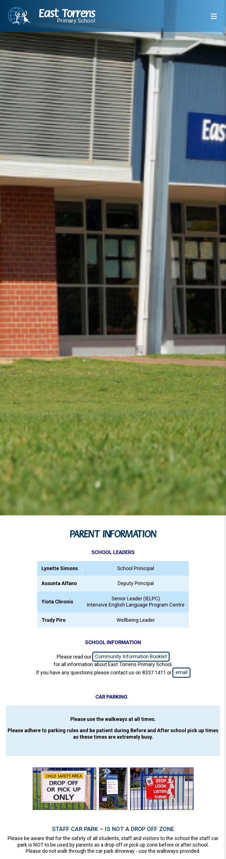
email (181, 672)
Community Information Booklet (131, 656)
